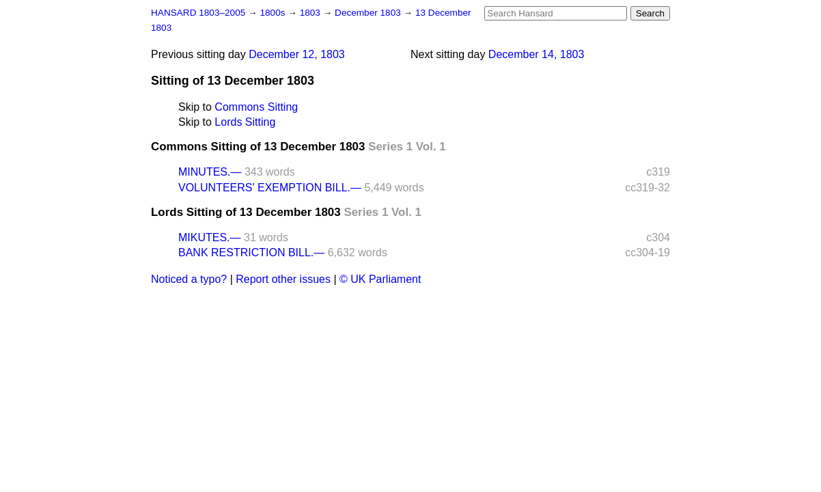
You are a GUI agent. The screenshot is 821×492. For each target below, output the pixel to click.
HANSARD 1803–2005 (198, 13)
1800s (274, 13)
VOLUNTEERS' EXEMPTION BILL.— (269, 187)
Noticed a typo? (189, 279)
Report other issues (283, 279)
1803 (311, 13)
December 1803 (369, 13)
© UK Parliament (380, 279)
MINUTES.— (209, 172)
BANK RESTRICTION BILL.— (251, 252)
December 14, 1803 (536, 54)
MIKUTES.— (209, 237)
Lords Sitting (244, 122)
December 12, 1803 (297, 54)
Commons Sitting (256, 107)
